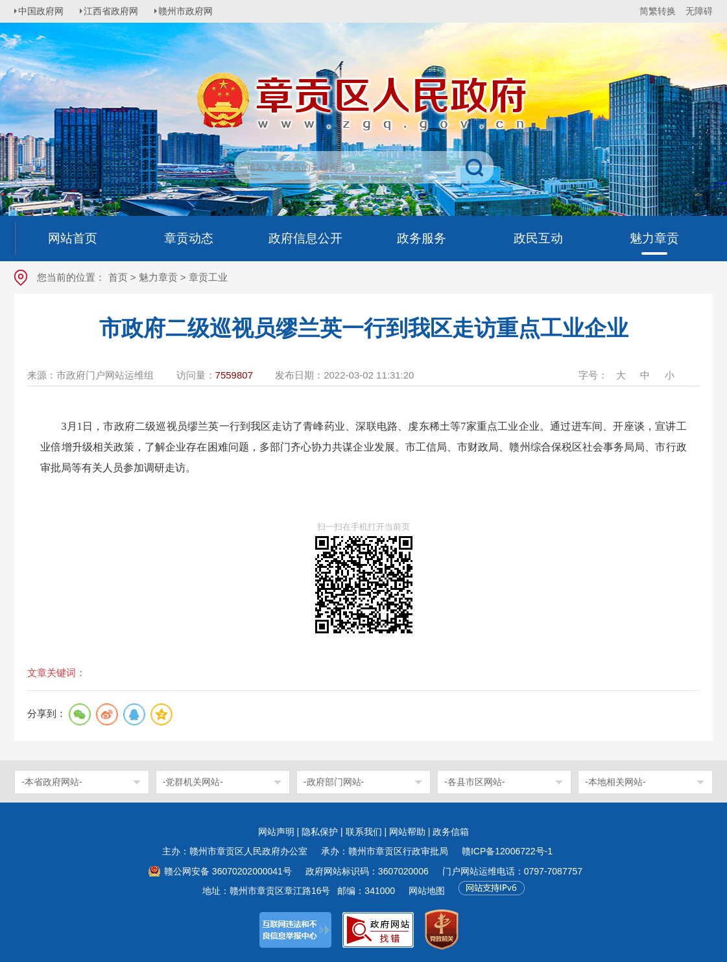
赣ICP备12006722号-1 (507, 851)
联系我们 (364, 832)
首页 (118, 277)
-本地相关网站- (615, 782)
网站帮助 (407, 832)
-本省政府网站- (51, 782)
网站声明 (276, 832)
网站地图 (427, 891)
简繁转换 (657, 11)
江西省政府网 (116, 11)
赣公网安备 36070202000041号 (228, 871)
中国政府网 (43, 11)
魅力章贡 (158, 277)
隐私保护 (320, 832)
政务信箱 (451, 832)
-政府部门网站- (334, 782)
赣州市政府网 (193, 11)
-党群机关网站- (193, 782)
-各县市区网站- (474, 782)
